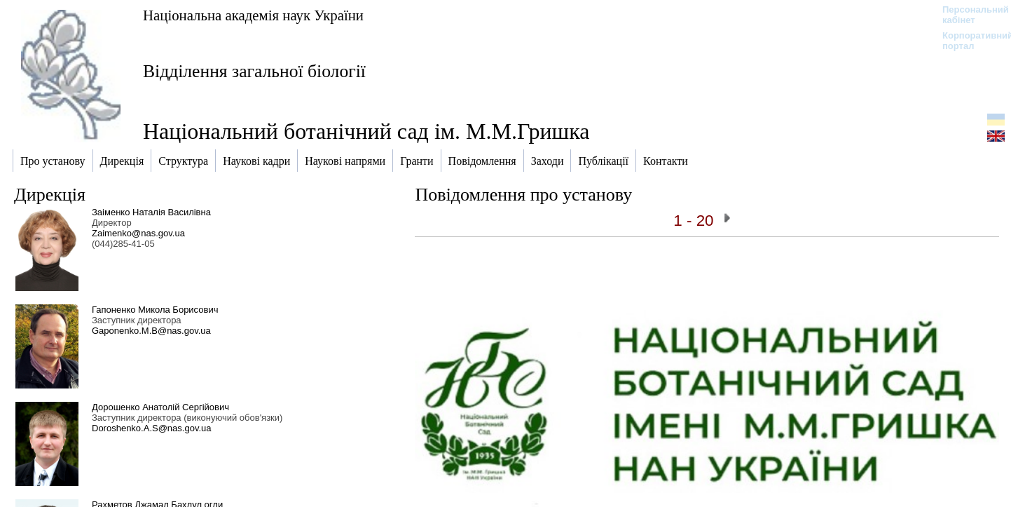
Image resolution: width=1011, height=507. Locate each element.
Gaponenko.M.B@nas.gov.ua (151, 330)
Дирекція (49, 194)
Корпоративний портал (968, 40)
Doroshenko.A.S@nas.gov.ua (152, 428)
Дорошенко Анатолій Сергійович (160, 407)
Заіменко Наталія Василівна (151, 212)
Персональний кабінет (968, 14)
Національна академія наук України (253, 15)
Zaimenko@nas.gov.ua (138, 233)
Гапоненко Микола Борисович (155, 309)
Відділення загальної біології (254, 71)
